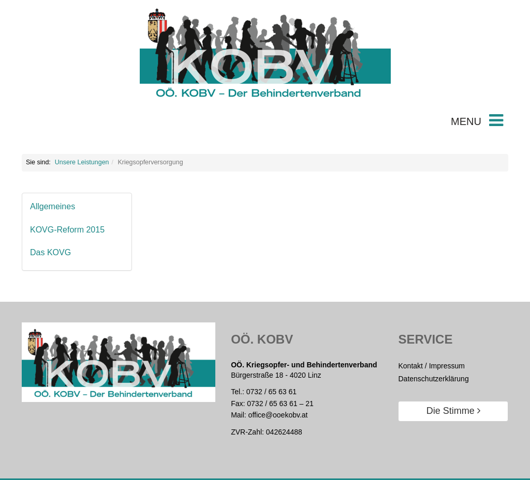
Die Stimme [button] (453, 411)
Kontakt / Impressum (431, 366)
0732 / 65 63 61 (271, 392)
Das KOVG (50, 252)
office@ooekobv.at (278, 415)
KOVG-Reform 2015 (67, 229)
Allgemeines (52, 206)
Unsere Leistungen (82, 162)
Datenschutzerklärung (433, 379)
